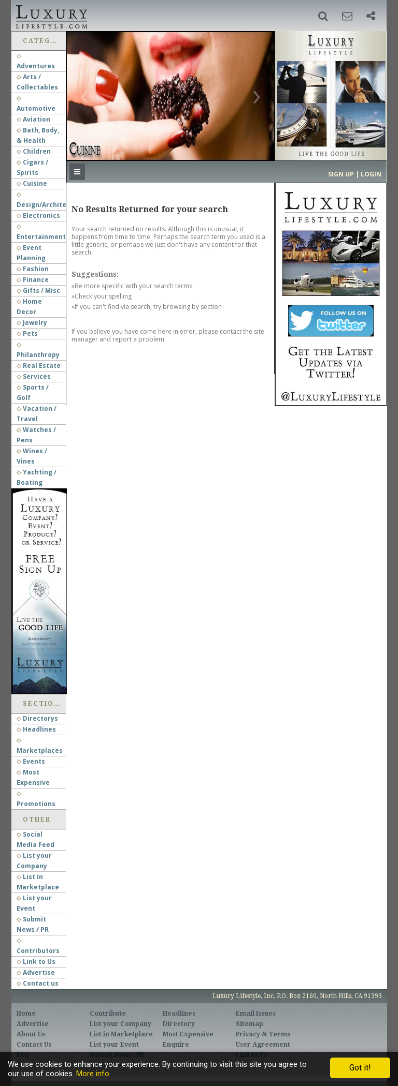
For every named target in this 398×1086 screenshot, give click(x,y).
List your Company (120, 1024)
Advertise (36, 972)
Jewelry (32, 322)
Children (34, 151)
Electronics (38, 215)
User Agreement (263, 1044)
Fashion (33, 268)
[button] (323, 16)
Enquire (176, 1044)
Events (31, 761)
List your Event (114, 1044)
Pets (27, 333)
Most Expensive (188, 1034)
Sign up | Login (354, 174)
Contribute (108, 1013)
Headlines (36, 729)
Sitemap (249, 1024)
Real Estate (39, 365)
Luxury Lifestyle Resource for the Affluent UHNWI (50, 15)
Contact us (38, 983)
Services (34, 376)
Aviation (33, 119)
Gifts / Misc (38, 290)
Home (26, 1013)
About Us (31, 1034)
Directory (179, 1024)
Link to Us (36, 961)
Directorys (37, 718)
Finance (33, 279)
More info (92, 1073)
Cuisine (32, 183)
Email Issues (256, 1013)
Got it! (360, 1068)
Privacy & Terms (263, 1034)
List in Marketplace (121, 1034)
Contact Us (34, 1044)
